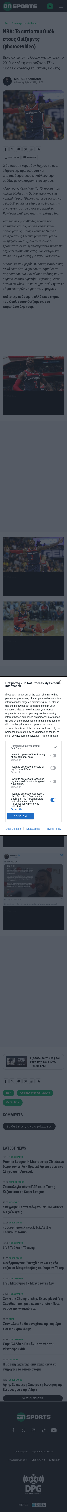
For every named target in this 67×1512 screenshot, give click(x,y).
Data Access (33, 828)
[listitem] (33, 747)
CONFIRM (20, 816)
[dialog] (33, 756)
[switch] (53, 755)
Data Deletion (13, 828)
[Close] (60, 683)
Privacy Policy (53, 828)
